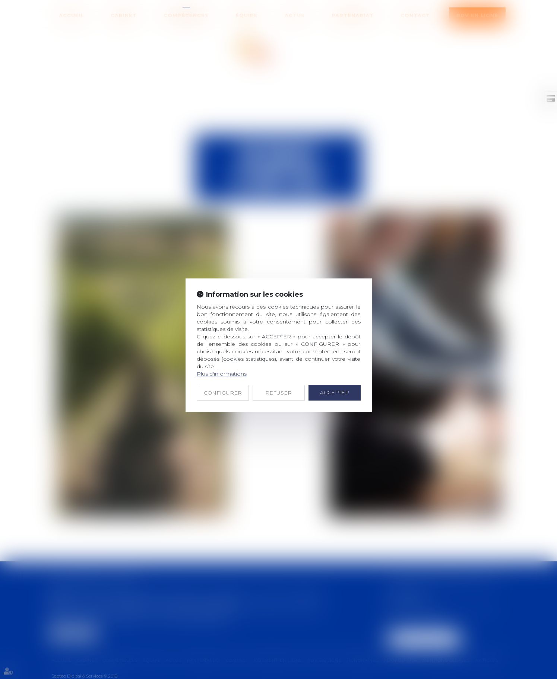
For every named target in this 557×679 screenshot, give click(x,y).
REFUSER (278, 392)
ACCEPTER (334, 392)
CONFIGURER (223, 392)
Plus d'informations (222, 373)
